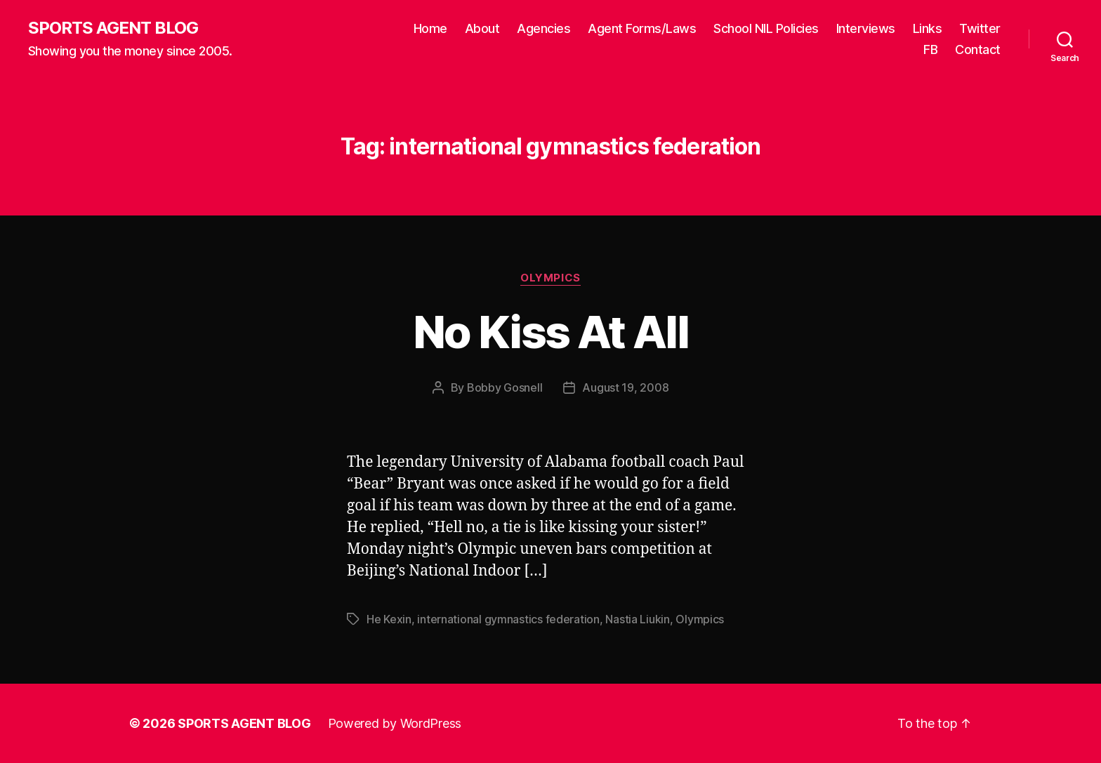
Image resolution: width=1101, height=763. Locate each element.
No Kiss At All (550, 332)
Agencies (543, 28)
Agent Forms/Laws (642, 28)
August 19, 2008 (625, 387)
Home (430, 28)
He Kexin (389, 619)
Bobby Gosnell (505, 387)
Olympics (550, 278)
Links (927, 28)
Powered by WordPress (395, 723)
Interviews (865, 28)
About (482, 28)
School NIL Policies (766, 28)
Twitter (980, 28)
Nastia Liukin (637, 619)
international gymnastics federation (508, 619)
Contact (978, 49)
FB (930, 49)
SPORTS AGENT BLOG (113, 28)
